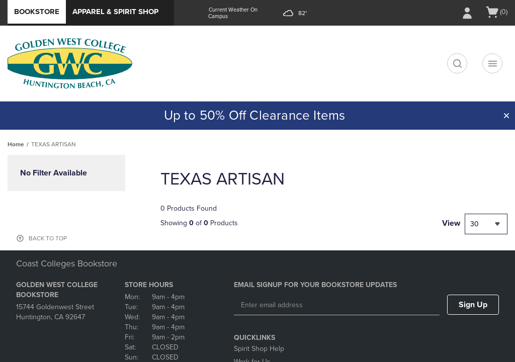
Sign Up (473, 305)
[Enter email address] (337, 305)
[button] (506, 116)
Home (16, 144)
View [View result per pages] (451, 223)
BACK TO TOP (48, 238)
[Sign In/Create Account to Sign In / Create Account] (467, 13)
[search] (457, 63)
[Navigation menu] (492, 63)
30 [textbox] (474, 224)
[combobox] (486, 224)
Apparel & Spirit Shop (115, 11)
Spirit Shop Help (259, 348)
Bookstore (36, 11)
